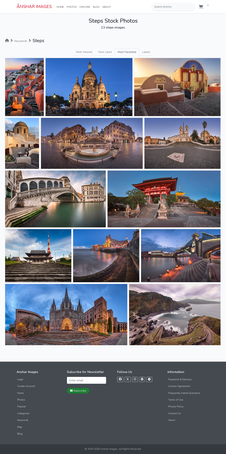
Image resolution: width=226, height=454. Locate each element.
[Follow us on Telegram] (149, 379)
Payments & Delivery (180, 379)
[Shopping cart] (201, 7)
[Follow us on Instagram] (135, 379)
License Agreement (179, 386)
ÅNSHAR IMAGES (34, 6)
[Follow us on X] (128, 379)
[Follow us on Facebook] (120, 379)
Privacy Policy (175, 406)
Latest (146, 52)
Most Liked (105, 52)
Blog (97, 7)
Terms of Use (175, 399)
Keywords (22, 420)
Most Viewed (84, 52)
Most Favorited (127, 52)
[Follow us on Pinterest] (142, 379)
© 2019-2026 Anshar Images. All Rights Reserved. (113, 449)
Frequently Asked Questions (184, 393)
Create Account (26, 386)
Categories (23, 413)
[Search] (191, 6)
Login (20, 379)
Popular (21, 406)
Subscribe (78, 390)
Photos (72, 7)
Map (19, 427)
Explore (86, 7)
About (107, 7)
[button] (206, 5)
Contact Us (174, 413)
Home (61, 7)
